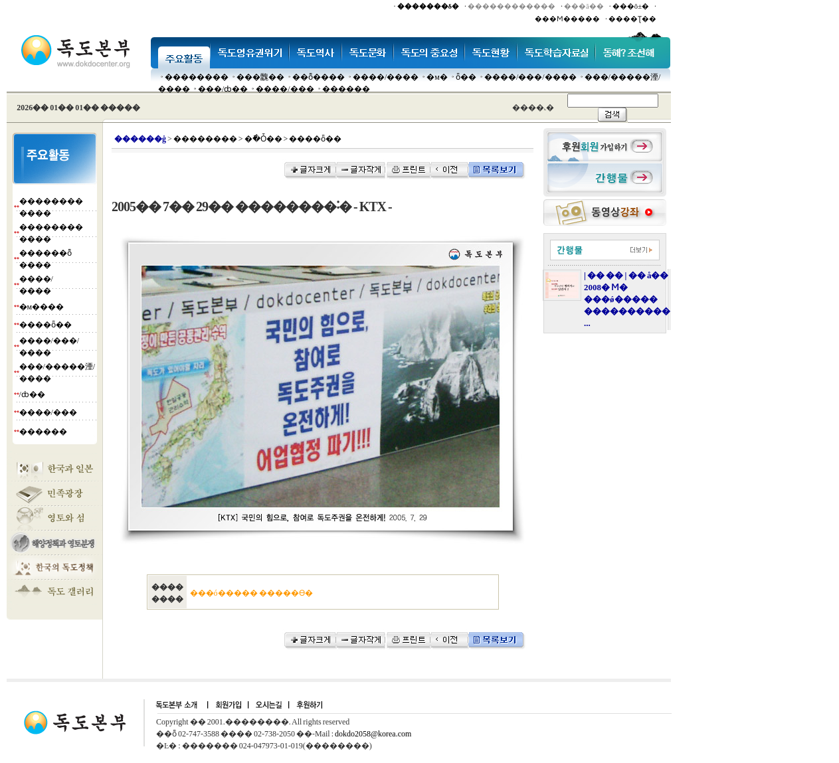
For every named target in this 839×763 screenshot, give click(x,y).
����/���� (386, 77)
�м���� (41, 306)
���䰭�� (260, 77)
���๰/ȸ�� (223, 89)
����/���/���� (530, 77)
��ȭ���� (318, 77)
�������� (197, 77)
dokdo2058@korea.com (373, 733)
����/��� (285, 89)
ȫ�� (466, 77)
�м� (437, 77)
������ (346, 89)
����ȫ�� (45, 324)
